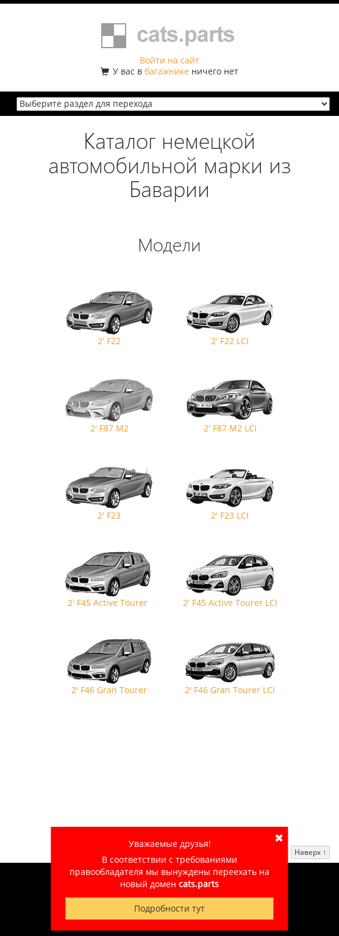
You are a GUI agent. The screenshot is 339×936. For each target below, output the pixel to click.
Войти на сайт (169, 60)
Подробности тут (169, 908)
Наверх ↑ (310, 852)
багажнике (167, 71)
